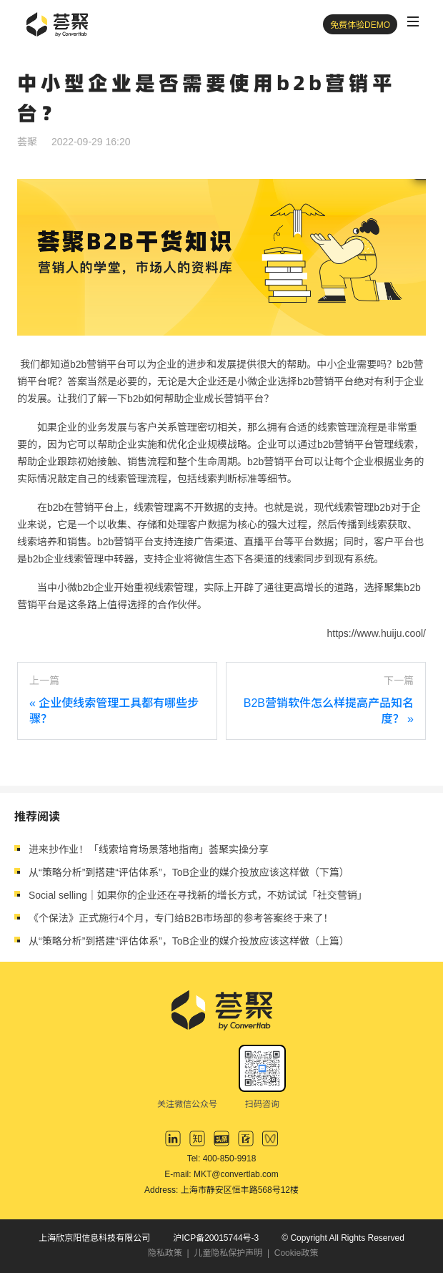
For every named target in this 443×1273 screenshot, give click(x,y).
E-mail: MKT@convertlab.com (221, 1174)
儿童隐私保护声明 (228, 1253)
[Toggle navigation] (413, 21)
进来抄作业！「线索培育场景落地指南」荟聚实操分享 (149, 849)
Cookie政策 (296, 1253)
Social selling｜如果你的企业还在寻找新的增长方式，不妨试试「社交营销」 (198, 895)
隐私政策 (165, 1253)
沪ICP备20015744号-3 (216, 1238)
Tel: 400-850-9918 (222, 1158)
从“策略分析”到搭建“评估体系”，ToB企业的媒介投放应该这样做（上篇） (189, 941)
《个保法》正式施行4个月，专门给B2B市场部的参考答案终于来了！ (181, 918)
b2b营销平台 (325, 381)
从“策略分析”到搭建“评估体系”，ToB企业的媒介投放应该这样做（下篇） (189, 872)
